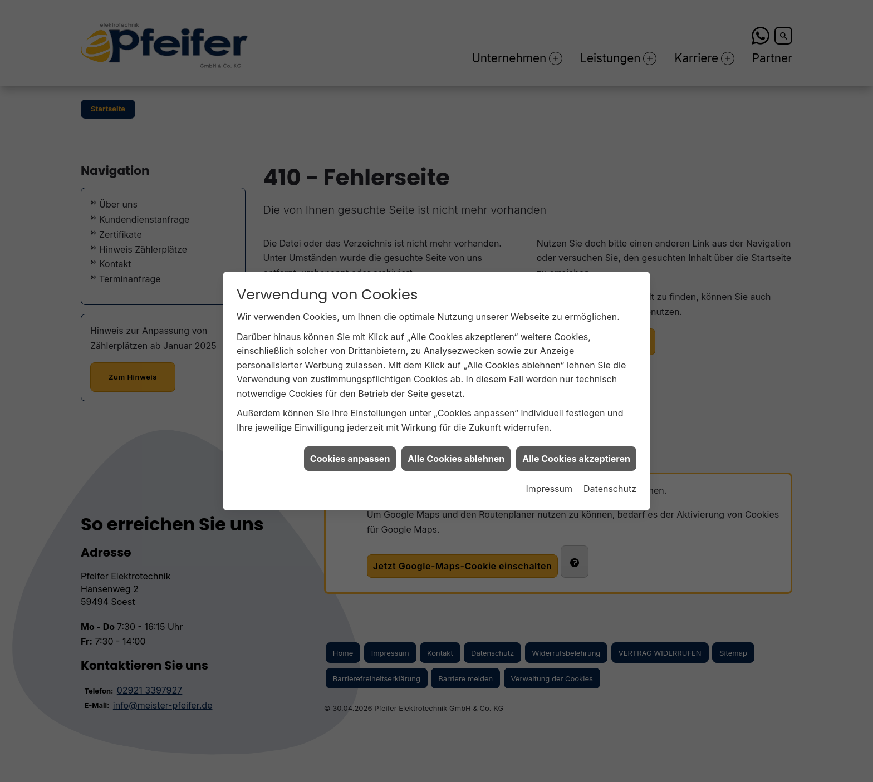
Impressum (549, 480)
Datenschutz (609, 480)
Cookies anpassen (350, 450)
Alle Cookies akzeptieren (576, 450)
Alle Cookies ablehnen (456, 450)
